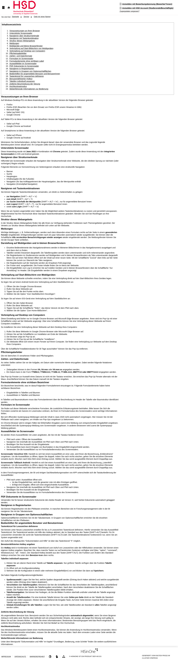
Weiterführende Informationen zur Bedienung (28, 89)
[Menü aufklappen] (3, 8)
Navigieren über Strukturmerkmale (24, 36)
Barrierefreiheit (37, 656)
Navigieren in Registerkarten (21, 68)
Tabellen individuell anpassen (22, 81)
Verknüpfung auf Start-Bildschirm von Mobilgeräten (31, 48)
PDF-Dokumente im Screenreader (24, 66)
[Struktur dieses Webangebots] (63, 656)
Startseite (15, 17)
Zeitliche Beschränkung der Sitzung (24, 84)
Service (26, 17)
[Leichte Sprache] (50, 656)
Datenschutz (20, 656)
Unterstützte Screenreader (20, 33)
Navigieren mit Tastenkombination (24, 38)
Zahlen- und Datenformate (20, 56)
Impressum (6, 656)
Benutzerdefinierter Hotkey (21, 79)
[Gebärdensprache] (57, 656)
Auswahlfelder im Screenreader (23, 63)
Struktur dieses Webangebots (22, 41)
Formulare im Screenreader (21, 58)
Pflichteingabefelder (18, 53)
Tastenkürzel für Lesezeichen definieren (26, 76)
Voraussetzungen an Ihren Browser (24, 31)
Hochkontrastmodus (18, 86)
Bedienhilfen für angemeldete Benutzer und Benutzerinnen (34, 74)
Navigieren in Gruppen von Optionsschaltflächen (30, 71)
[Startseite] (9, 7)
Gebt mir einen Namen (42, 17)
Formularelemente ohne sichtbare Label (26, 61)
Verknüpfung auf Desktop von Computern (27, 51)
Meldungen (14, 43)
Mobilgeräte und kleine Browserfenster (26, 46)
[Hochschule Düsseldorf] (34, 7)
